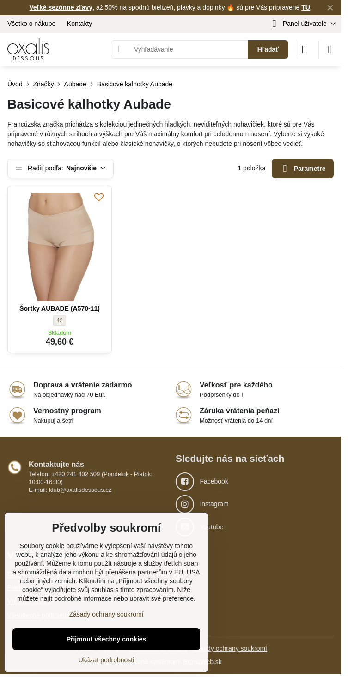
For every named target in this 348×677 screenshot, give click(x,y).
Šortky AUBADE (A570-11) (59, 308)
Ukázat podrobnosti (106, 660)
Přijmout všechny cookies (107, 639)
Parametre (303, 169)
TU (305, 7)
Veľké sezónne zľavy (60, 7)
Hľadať (268, 49)
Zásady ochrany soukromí (230, 648)
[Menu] (330, 49)
